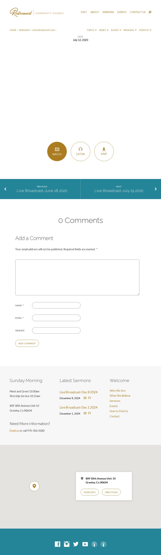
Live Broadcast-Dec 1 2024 (79, 407)
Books (116, 30)
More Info (90, 492)
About (94, 12)
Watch (57, 151)
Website (20, 330)
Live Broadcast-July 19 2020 (118, 190)
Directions (111, 492)
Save (104, 151)
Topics (92, 30)
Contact (115, 416)
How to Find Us (119, 411)
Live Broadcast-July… (44, 30)
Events (122, 12)
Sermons (108, 12)
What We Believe (120, 395)
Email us (14, 430)
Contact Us (138, 12)
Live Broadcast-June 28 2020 (42, 190)
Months (145, 30)
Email (19, 318)
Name (19, 305)
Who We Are (118, 390)
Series (104, 30)
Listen (80, 151)
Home (13, 30)
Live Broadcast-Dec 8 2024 (79, 392)
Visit (84, 12)
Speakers (130, 30)
